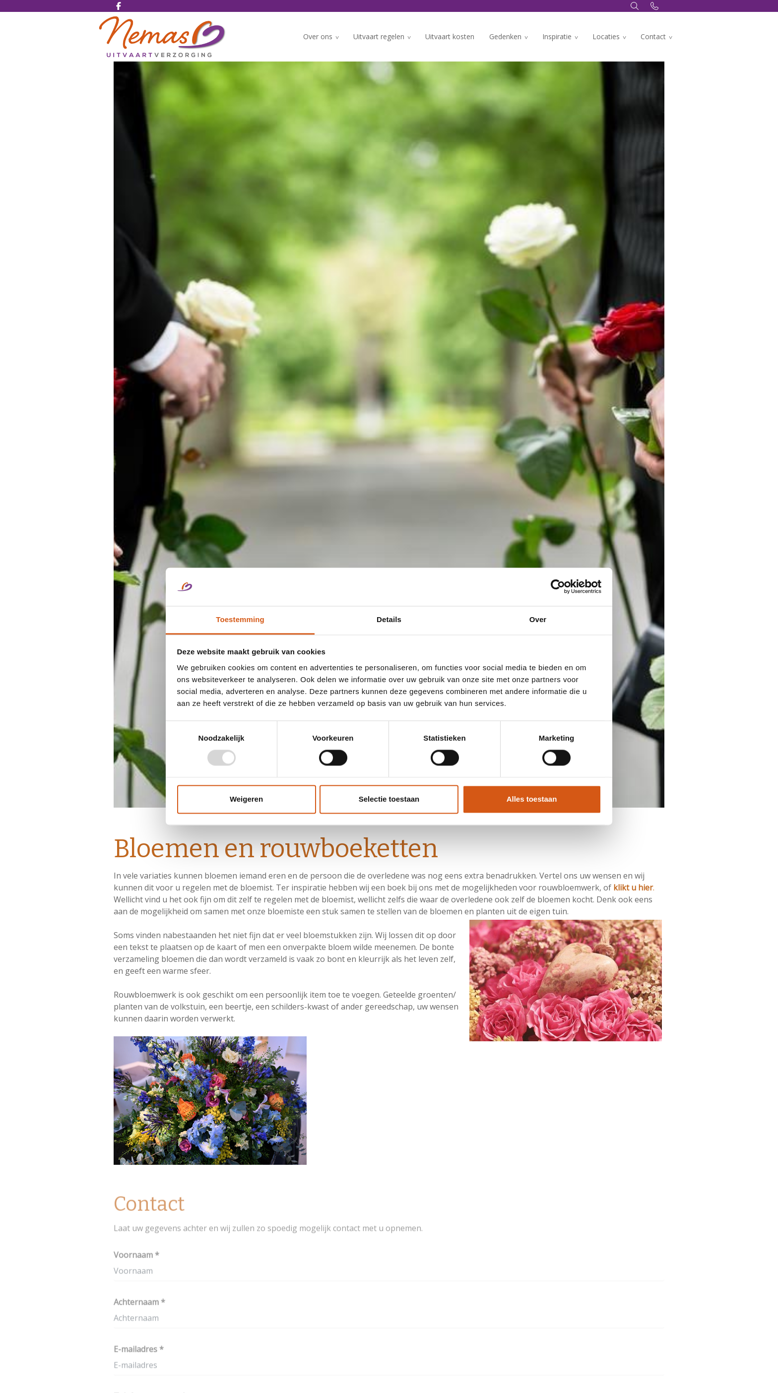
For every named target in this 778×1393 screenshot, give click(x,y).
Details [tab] (389, 619)
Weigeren (246, 799)
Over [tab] (538, 619)
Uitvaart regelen (378, 36)
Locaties (606, 36)
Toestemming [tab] (240, 619)
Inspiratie (557, 36)
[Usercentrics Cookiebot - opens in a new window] (558, 586)
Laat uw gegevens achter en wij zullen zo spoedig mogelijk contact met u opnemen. (268, 1230)
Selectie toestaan (389, 799)
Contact (653, 36)
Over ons (317, 36)
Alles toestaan (532, 799)
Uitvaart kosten (449, 36)
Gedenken (505, 36)
